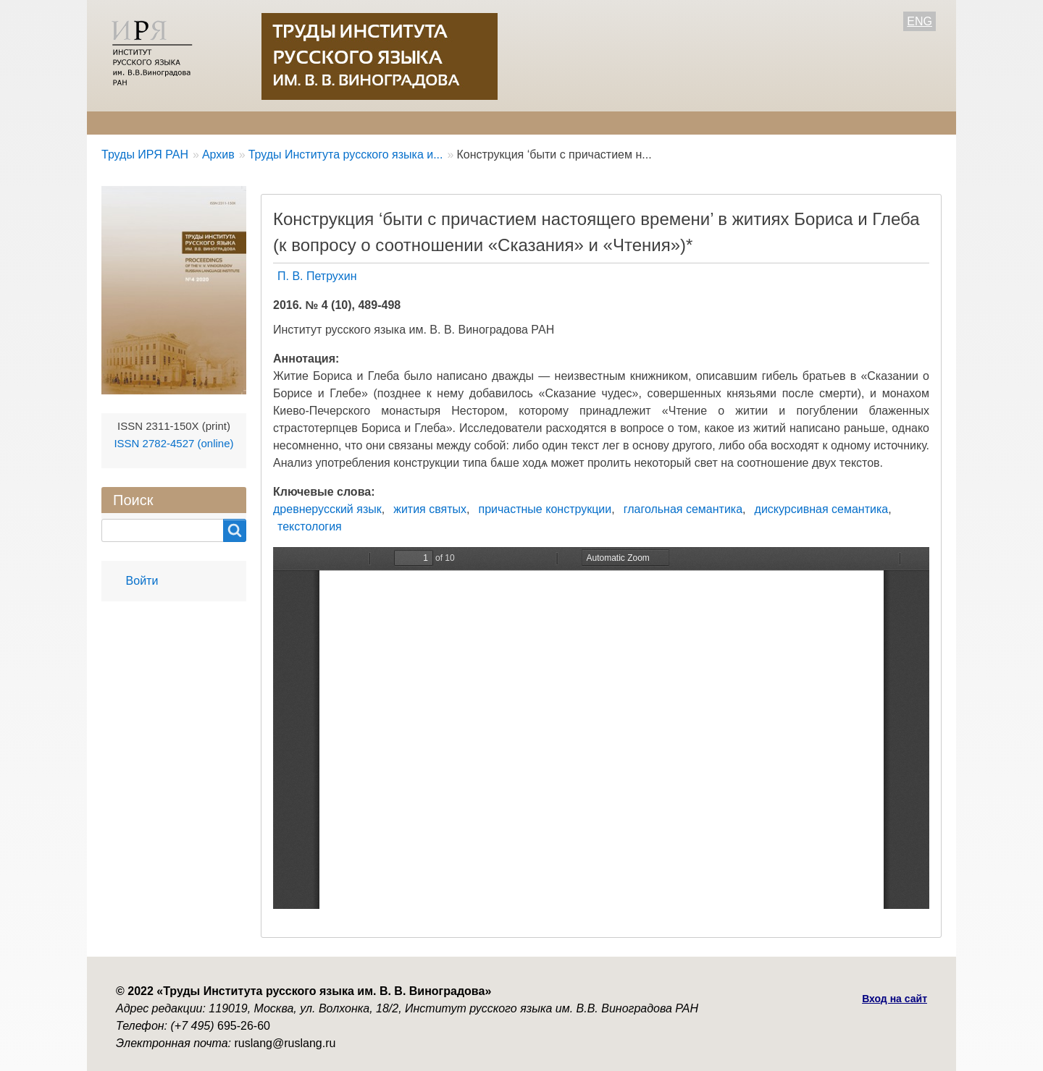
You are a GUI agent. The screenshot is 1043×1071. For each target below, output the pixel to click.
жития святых (429, 509)
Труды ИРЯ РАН (144, 154)
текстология (309, 526)
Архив (487, 123)
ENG (919, 21)
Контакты (558, 123)
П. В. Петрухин (317, 276)
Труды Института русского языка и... (345, 154)
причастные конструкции (544, 509)
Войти (142, 581)
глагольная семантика (683, 509)
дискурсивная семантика (822, 509)
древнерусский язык (327, 509)
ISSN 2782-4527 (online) (173, 443)
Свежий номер (402, 123)
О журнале (130, 123)
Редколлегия (222, 123)
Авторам (310, 123)
